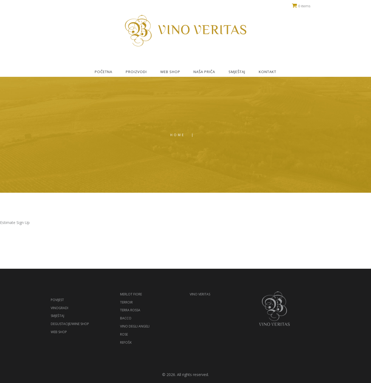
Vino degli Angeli (134, 326)
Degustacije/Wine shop (70, 324)
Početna (103, 71)
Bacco (125, 318)
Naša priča (204, 71)
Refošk (126, 342)
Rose (124, 334)
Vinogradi (59, 308)
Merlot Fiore (131, 294)
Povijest (57, 300)
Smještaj (237, 71)
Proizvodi (136, 71)
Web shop (170, 71)
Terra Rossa (130, 310)
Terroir (126, 302)
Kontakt (267, 71)
